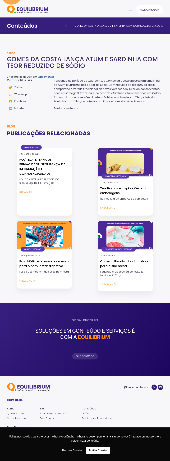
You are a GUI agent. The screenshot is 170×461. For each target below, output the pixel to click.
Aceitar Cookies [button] (98, 450)
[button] (130, 9)
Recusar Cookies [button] (72, 450)
